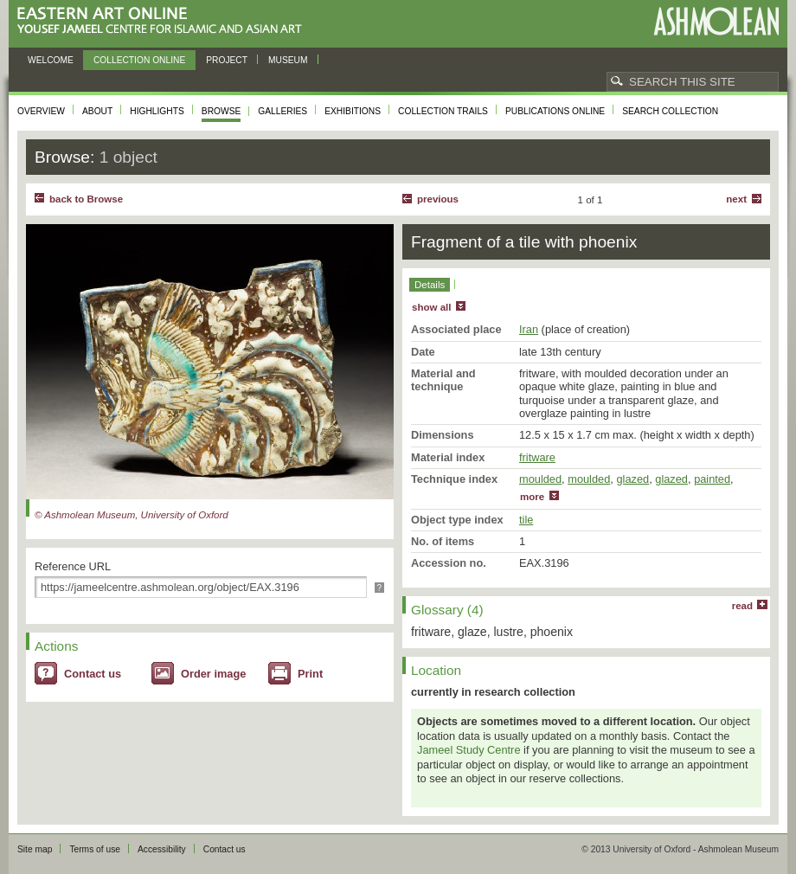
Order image (213, 673)
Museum (288, 60)
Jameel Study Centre (469, 749)
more (532, 497)
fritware (537, 457)
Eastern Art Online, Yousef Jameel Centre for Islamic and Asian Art (164, 21)
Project (226, 60)
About (97, 111)
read (742, 606)
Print (310, 673)
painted (712, 478)
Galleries (282, 111)
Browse (221, 111)
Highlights (157, 111)
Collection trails (443, 111)
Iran (528, 329)
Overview (41, 111)
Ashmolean (716, 21)
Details (429, 285)
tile (526, 519)
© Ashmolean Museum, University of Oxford (131, 515)
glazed (632, 478)
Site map (34, 849)
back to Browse (86, 199)
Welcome (51, 60)
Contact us (92, 673)
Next (736, 199)
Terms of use (94, 849)
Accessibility (162, 849)
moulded (540, 478)
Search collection (670, 111)
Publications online (555, 111)
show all (431, 307)
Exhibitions (352, 111)
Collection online (139, 60)
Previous (438, 199)
